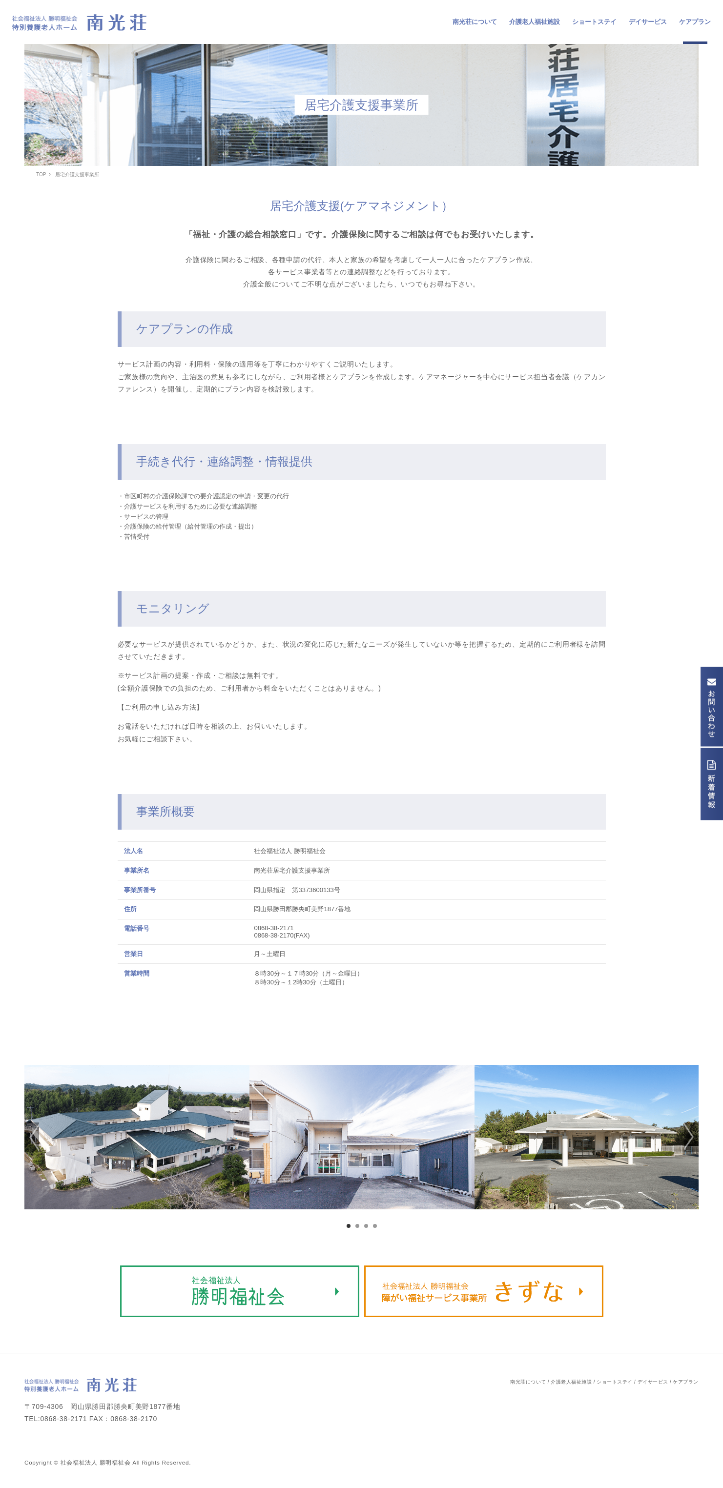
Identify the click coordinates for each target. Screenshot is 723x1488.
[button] (31, 1137)
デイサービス (648, 21)
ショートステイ (594, 21)
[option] (136, 1137)
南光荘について (475, 21)
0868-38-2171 (273, 928)
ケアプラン (695, 21)
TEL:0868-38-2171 (55, 1419)
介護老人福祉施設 (534, 21)
